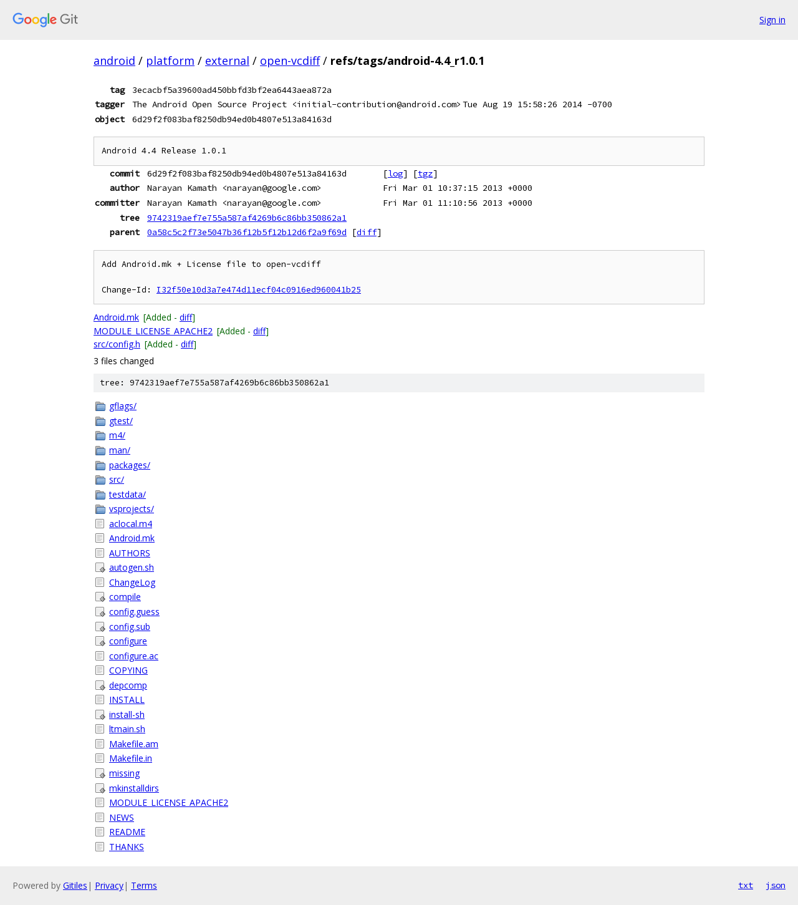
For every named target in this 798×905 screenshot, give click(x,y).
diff (367, 232)
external (227, 60)
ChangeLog (132, 582)
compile (125, 597)
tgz (425, 173)
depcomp (128, 685)
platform (170, 60)
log (395, 173)
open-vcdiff (290, 60)
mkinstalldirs (134, 788)
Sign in (772, 20)
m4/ (117, 435)
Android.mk (116, 317)
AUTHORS (129, 553)
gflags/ (123, 406)
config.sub (129, 626)
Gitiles (75, 885)
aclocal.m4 (130, 524)
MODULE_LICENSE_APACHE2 (153, 331)
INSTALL (127, 699)
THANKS (126, 847)
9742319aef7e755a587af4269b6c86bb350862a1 (247, 217)
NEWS (121, 817)
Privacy (109, 885)
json (776, 885)
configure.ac (133, 656)
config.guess (134, 611)
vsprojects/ (131, 509)
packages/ (129, 465)
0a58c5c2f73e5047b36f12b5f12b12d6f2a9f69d (247, 232)
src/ (116, 479)
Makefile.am (133, 744)
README (127, 832)
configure (128, 641)
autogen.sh (131, 567)
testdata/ (127, 494)
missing (124, 773)
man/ (119, 450)
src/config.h (117, 344)
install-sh (127, 714)
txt (745, 885)
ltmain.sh (127, 729)
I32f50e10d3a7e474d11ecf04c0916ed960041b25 (258, 289)
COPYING (128, 670)
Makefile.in (130, 758)
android (114, 60)
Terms (144, 885)
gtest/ (121, 421)
